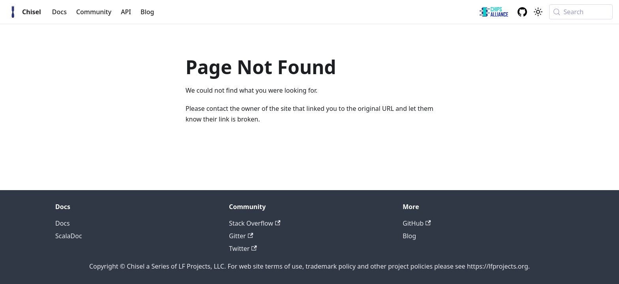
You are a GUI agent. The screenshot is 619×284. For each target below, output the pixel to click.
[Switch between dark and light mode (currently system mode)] (538, 12)
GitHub (417, 223)
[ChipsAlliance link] (494, 12)
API (126, 11)
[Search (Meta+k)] (581, 11)
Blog (147, 11)
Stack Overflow (254, 223)
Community (93, 11)
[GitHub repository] (522, 12)
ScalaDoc (68, 236)
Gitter (241, 236)
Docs (59, 11)
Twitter (243, 248)
